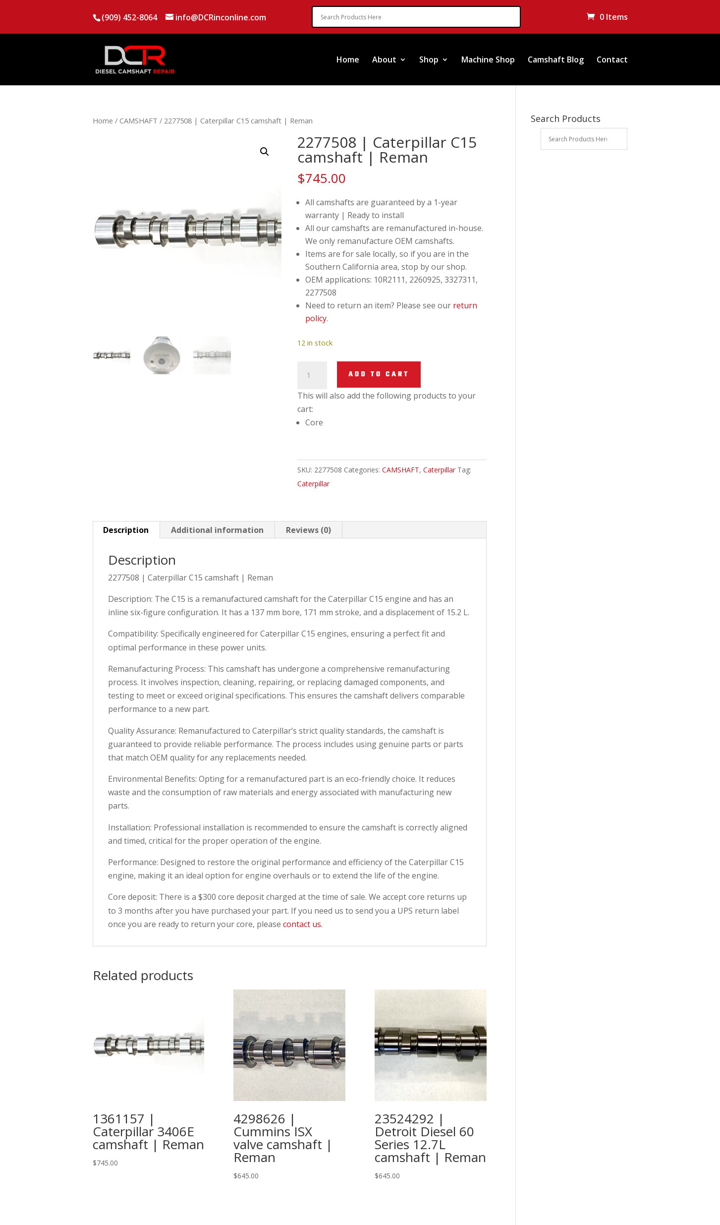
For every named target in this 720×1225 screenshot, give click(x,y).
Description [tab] (126, 530)
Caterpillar (439, 469)
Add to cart (378, 374)
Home (347, 60)
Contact (612, 60)
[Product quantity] (312, 375)
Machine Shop (488, 60)
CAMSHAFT (138, 120)
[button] (265, 152)
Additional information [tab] (217, 530)
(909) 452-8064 (129, 17)
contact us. (303, 924)
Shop (429, 60)
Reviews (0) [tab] (308, 530)
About (384, 60)
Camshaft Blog (556, 60)
